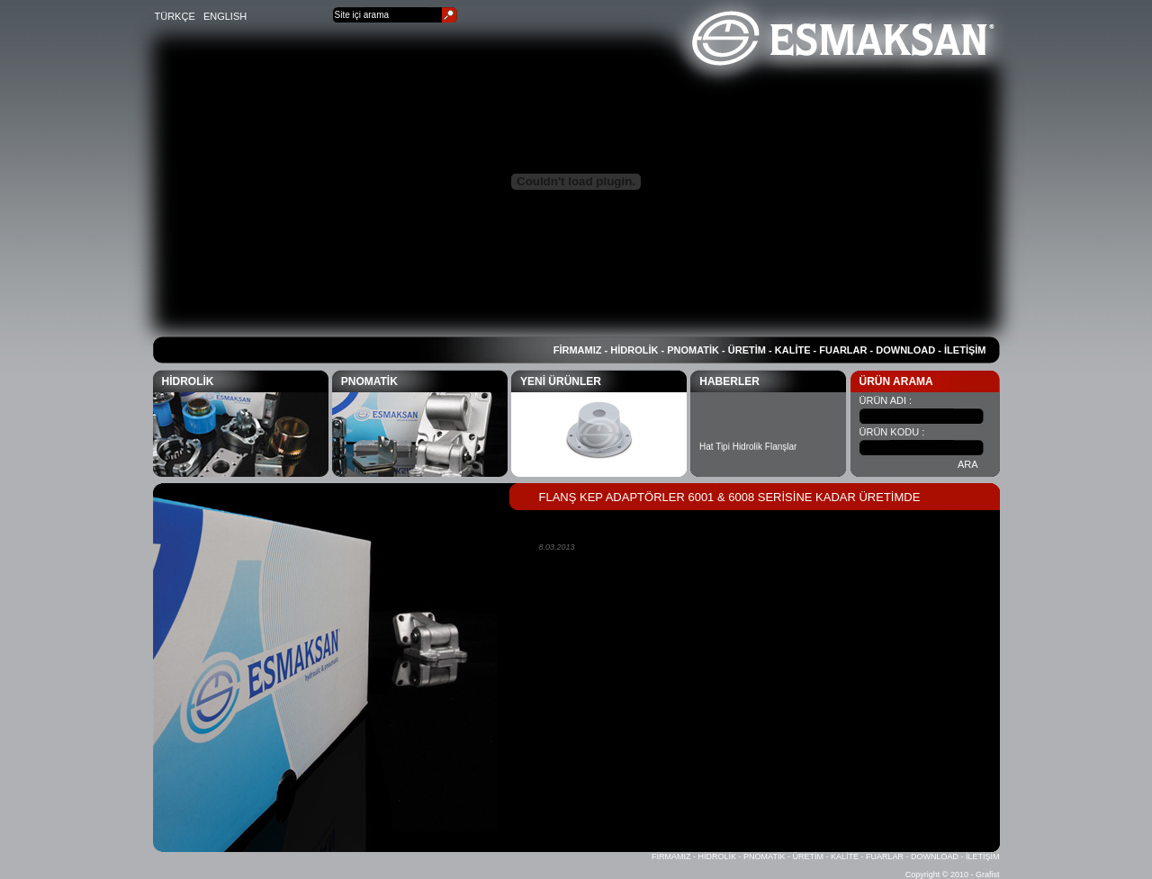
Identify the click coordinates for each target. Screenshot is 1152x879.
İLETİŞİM (965, 350)
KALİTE (793, 350)
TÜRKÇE (175, 16)
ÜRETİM (747, 350)
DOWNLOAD (905, 350)
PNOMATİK (693, 350)
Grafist (988, 874)
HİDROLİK (634, 350)
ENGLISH (225, 16)
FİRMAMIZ (578, 350)
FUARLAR (843, 350)
